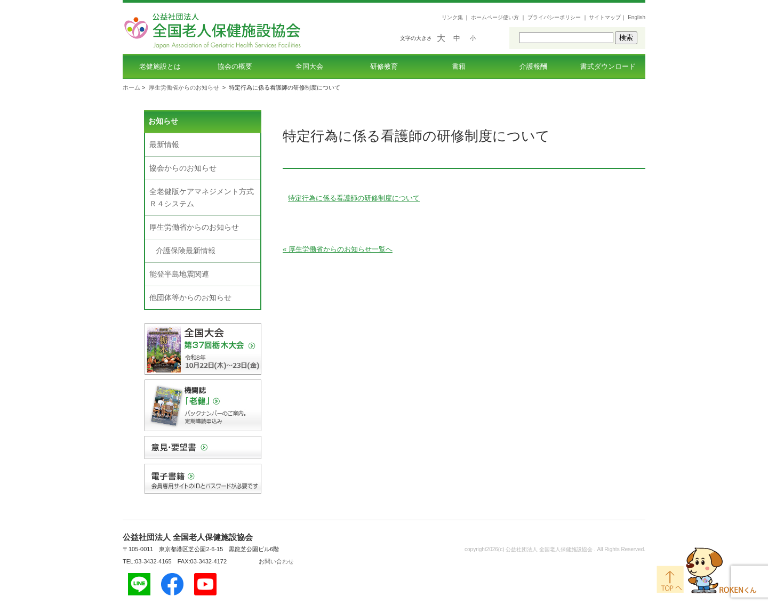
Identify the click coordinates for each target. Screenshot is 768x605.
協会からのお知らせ (183, 168)
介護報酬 (533, 66)
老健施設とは (160, 66)
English (636, 17)
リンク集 (452, 17)
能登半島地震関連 (179, 274)
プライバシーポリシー (554, 17)
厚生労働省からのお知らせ (184, 87)
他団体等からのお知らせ (190, 297)
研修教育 (384, 66)
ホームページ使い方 (495, 17)
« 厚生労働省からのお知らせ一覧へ (338, 249)
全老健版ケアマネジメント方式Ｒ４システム (201, 197)
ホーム (131, 87)
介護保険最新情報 (185, 250)
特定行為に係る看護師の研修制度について (354, 198)
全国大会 (309, 66)
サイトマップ (605, 17)
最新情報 (164, 144)
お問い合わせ (276, 561)
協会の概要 (235, 66)
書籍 (459, 66)
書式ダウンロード (608, 66)
